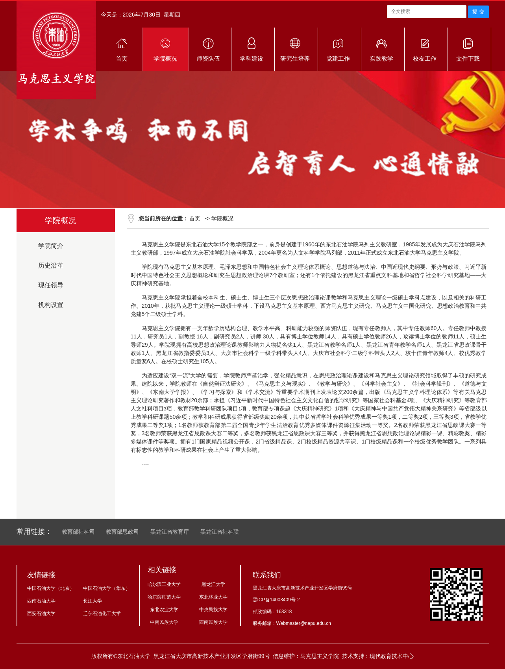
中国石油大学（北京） (50, 588)
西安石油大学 (41, 613)
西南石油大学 (41, 601)
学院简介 (50, 245)
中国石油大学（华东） (106, 588)
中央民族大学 (213, 609)
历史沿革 (50, 265)
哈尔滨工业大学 (164, 584)
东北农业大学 (164, 609)
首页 (194, 218)
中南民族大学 (164, 622)
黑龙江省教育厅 (169, 532)
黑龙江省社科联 (219, 532)
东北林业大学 (213, 597)
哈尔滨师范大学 (164, 597)
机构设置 (50, 304)
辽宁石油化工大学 (102, 613)
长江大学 (92, 601)
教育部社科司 (78, 532)
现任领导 (50, 285)
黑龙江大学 (213, 584)
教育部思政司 (122, 532)
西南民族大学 (213, 622)
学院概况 (222, 218)
